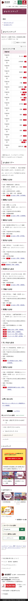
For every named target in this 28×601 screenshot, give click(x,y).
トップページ (4, 546)
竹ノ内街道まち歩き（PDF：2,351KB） (15, 362)
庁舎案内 (5, 594)
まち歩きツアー (8, 24)
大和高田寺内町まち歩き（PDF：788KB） (16, 388)
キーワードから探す (10, 525)
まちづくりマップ (8, 22)
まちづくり (19, 546)
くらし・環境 (12, 546)
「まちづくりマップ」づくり (11, 431)
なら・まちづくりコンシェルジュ (14, 421)
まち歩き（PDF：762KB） (18, 258)
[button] (15, 2)
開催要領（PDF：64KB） (13, 264)
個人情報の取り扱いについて (11, 558)
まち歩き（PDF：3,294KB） (18, 215)
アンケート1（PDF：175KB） (15, 334)
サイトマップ (6, 568)
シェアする (17, 411)
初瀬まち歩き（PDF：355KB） (15, 329)
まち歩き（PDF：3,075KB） (18, 195)
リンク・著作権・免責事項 (10, 561)
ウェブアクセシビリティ (9, 565)
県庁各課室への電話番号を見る (11, 590)
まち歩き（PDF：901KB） (18, 305)
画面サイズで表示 (21, 42)
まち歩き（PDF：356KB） (18, 284)
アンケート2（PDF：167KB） (15, 336)
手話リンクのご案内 (22, 585)
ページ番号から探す (10, 534)
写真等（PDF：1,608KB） (14, 331)
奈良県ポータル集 (22, 519)
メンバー (6, 439)
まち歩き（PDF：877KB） (18, 236)
